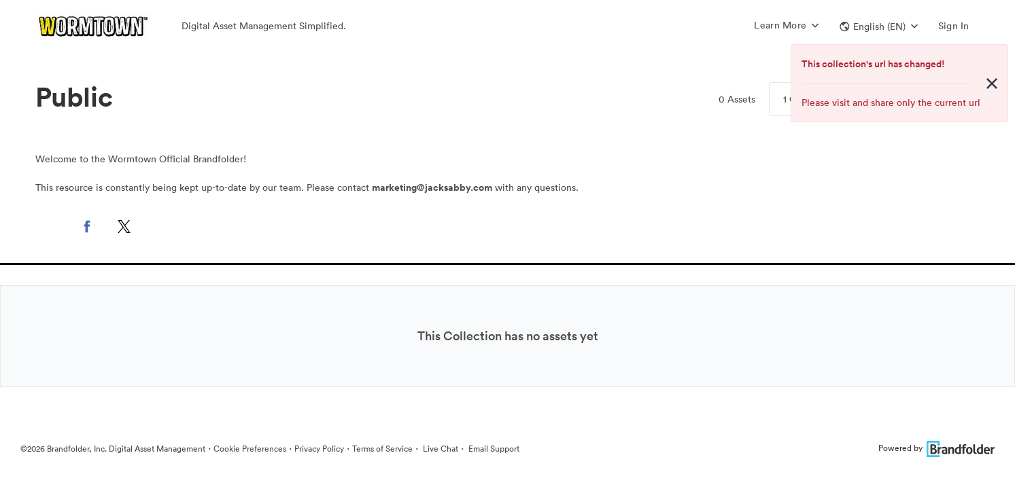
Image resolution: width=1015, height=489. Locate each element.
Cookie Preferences (249, 448)
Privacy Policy (319, 448)
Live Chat (439, 448)
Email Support (492, 448)
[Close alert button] (992, 83)
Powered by (936, 448)
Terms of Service (382, 448)
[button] (878, 26)
